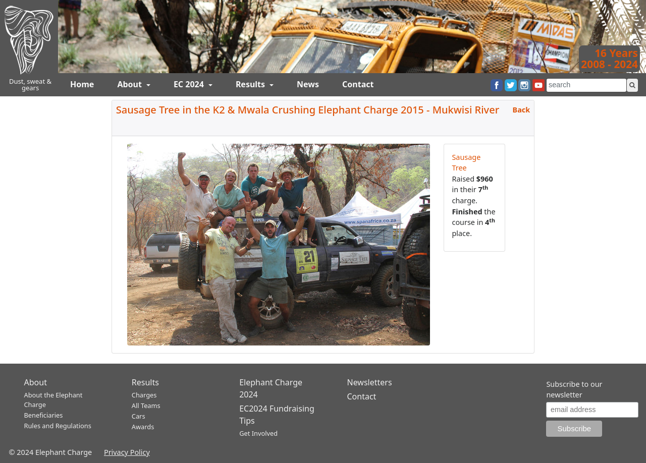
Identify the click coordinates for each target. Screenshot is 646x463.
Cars (138, 416)
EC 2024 (190, 84)
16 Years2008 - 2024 (609, 58)
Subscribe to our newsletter (574, 389)
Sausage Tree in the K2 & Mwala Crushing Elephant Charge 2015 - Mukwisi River (307, 110)
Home (82, 84)
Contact (357, 84)
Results (251, 84)
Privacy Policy (127, 452)
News (308, 84)
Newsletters (369, 382)
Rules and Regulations (57, 425)
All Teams (146, 405)
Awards (143, 426)
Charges (144, 394)
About (130, 84)
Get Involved (258, 433)
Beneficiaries (43, 415)
